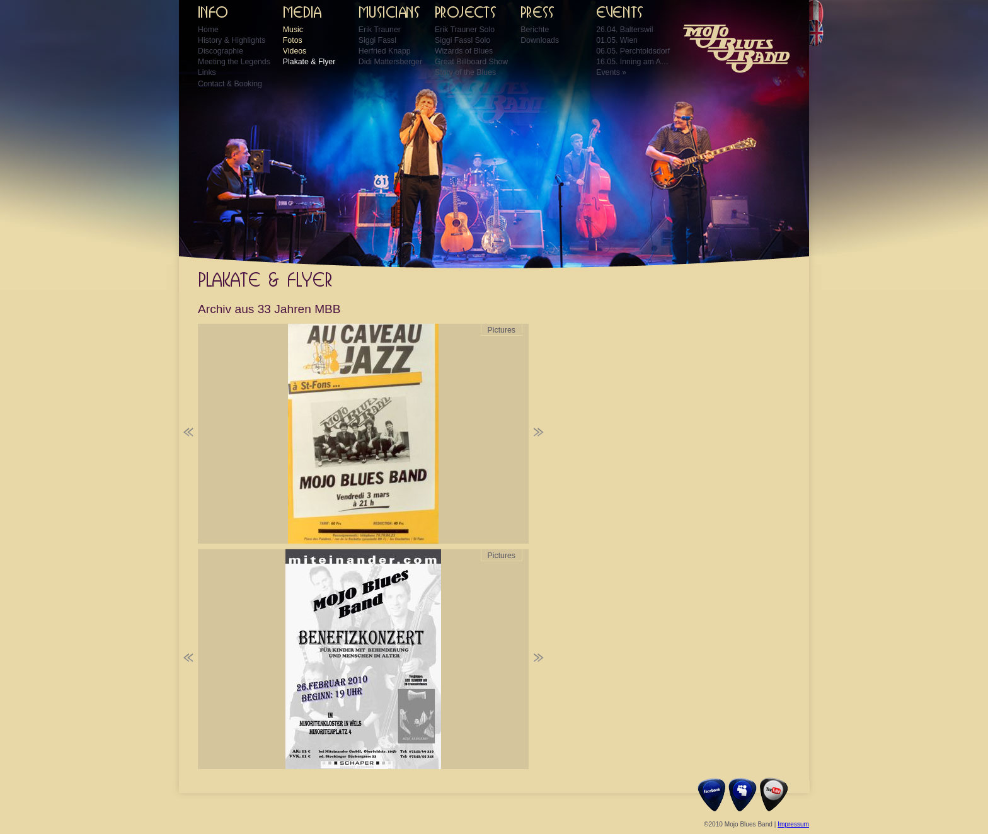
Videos (294, 51)
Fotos (292, 40)
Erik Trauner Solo (465, 29)
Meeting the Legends (234, 61)
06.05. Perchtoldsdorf (633, 51)
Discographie (220, 51)
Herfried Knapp (385, 51)
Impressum (793, 824)
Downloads (539, 40)
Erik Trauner (380, 29)
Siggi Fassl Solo (462, 40)
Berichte (534, 29)
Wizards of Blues (464, 51)
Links (207, 72)
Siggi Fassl (377, 40)
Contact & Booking (230, 83)
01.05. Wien (617, 40)
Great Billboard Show (471, 61)
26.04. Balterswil (624, 29)
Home (208, 29)
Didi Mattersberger (390, 61)
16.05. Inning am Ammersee (634, 61)
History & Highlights (231, 40)
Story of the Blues (465, 72)
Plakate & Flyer (309, 61)
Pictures (501, 330)
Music (293, 29)
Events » (611, 72)
